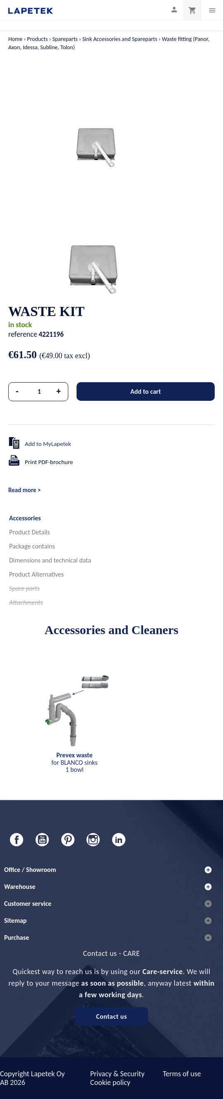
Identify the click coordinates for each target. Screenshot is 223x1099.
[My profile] (174, 9)
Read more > (24, 490)
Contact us (111, 1016)
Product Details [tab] (29, 532)
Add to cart (145, 391)
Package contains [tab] (32, 546)
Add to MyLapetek (48, 444)
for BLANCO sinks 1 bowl (74, 762)
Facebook (16, 839)
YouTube (42, 839)
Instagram (93, 839)
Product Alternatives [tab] (36, 574)
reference (22, 334)
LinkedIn (118, 839)
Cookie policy (110, 1082)
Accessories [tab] (25, 518)
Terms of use (182, 1073)
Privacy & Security (117, 1073)
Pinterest (67, 839)
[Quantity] (39, 391)
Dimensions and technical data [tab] (50, 560)
